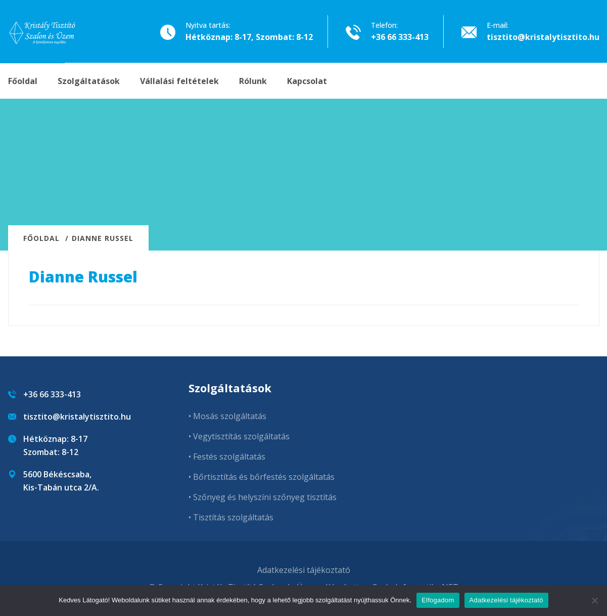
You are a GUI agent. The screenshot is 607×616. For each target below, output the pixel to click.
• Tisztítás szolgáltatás (231, 517)
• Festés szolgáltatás (227, 456)
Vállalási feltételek (179, 81)
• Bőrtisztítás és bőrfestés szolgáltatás (262, 476)
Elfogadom (438, 600)
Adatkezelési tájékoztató (303, 570)
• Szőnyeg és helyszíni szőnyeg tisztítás (263, 497)
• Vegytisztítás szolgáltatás (239, 436)
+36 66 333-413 (400, 37)
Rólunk (253, 81)
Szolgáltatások (89, 81)
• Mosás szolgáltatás (227, 416)
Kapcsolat (307, 81)
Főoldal (22, 81)
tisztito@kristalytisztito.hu (543, 37)
